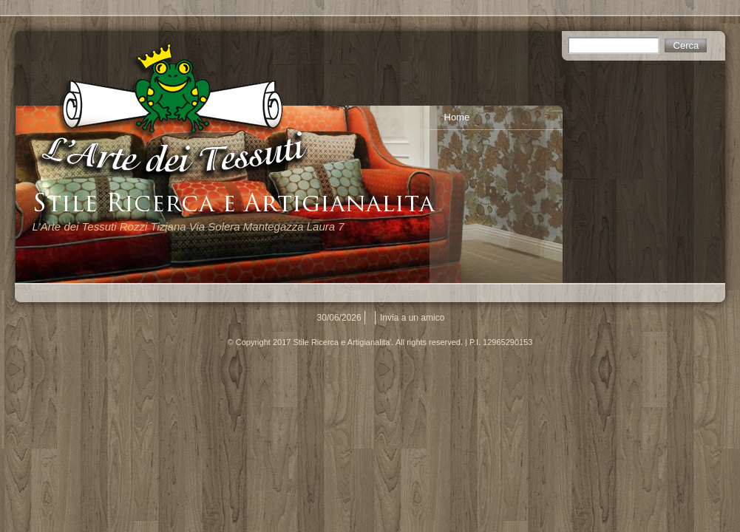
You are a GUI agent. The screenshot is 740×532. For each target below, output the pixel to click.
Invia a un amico (412, 318)
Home (457, 117)
